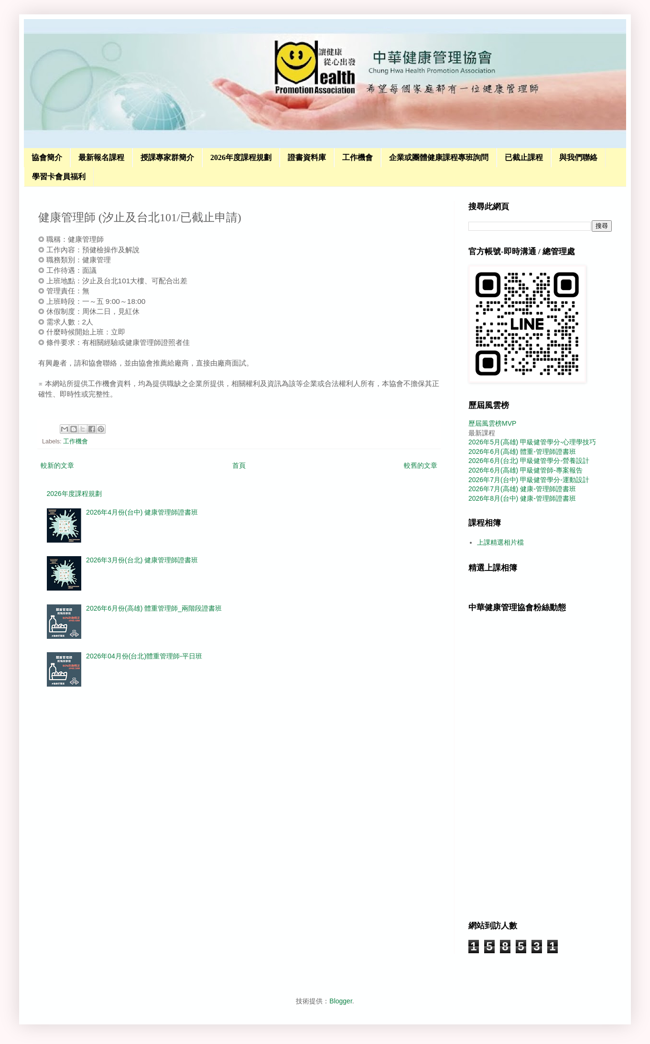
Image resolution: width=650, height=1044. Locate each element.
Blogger (340, 1001)
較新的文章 (57, 465)
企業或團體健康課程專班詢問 (438, 157)
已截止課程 (524, 157)
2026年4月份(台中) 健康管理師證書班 (142, 512)
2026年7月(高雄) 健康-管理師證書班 (522, 489)
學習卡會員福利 (59, 176)
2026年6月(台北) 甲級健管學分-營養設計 (528, 460)
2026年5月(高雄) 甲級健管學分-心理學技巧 (532, 442)
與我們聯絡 (578, 157)
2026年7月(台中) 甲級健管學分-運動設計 (528, 480)
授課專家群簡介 (167, 157)
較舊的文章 (420, 465)
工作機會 (357, 157)
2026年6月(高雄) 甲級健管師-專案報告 (525, 470)
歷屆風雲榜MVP (492, 423)
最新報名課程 (101, 157)
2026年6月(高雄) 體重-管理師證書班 (522, 451)
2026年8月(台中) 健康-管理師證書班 (522, 498)
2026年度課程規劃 (240, 157)
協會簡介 (47, 157)
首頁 (239, 465)
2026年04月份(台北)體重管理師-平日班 (144, 656)
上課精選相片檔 (500, 542)
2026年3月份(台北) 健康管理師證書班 (142, 560)
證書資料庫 (307, 157)
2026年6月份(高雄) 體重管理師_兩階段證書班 (154, 608)
